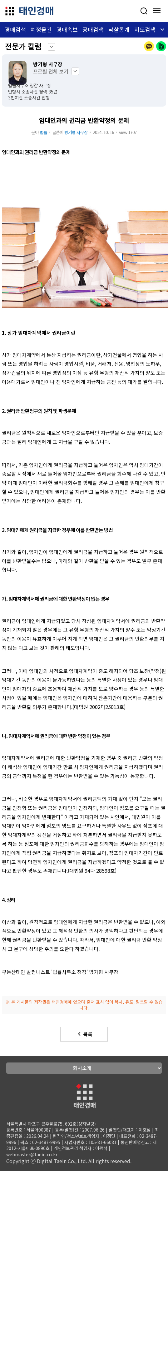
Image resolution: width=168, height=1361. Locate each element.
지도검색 (145, 29)
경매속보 (67, 29)
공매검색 (93, 29)
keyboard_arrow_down (51, 47)
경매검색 (15, 29)
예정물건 (41, 29)
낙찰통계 (119, 29)
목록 (84, 1034)
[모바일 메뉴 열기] (156, 11)
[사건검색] (144, 11)
